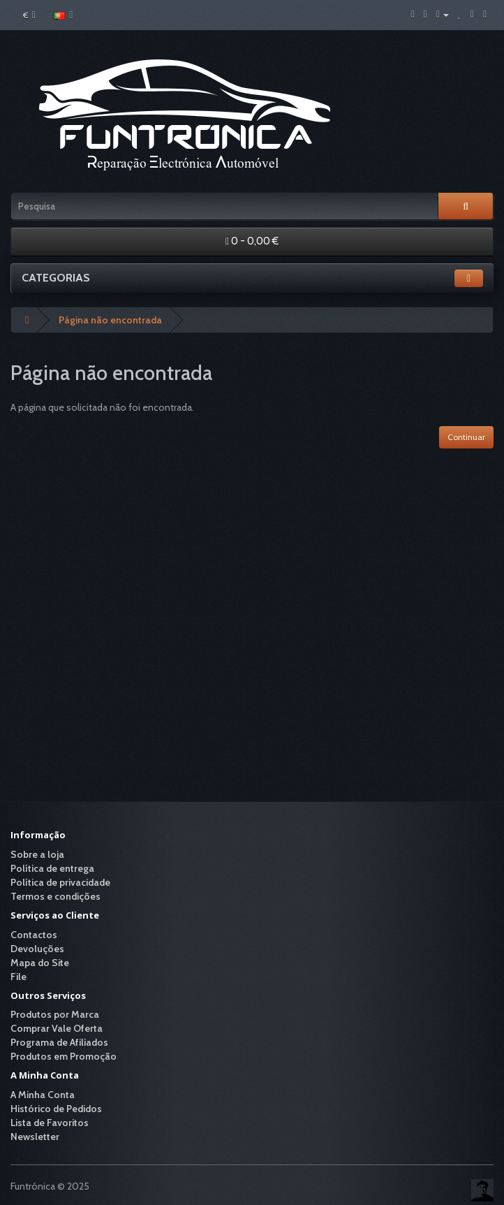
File (18, 976)
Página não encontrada (110, 320)
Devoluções (37, 948)
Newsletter (34, 1136)
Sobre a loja (37, 854)
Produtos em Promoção (63, 1056)
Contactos (33, 934)
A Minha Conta (42, 1094)
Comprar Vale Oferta (56, 1028)
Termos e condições (55, 896)
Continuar (466, 437)
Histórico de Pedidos (56, 1108)
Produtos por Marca (54, 1014)
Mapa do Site (39, 962)
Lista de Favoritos (49, 1122)
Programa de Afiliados (59, 1042)
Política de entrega (52, 868)
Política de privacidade (60, 882)
